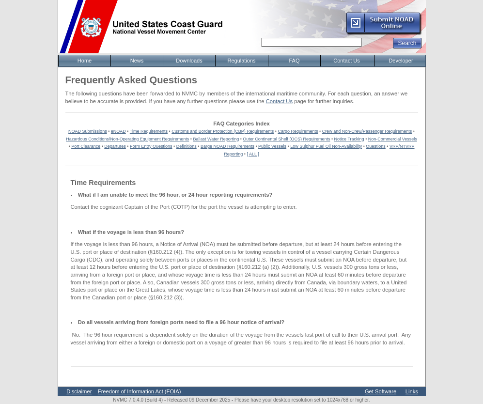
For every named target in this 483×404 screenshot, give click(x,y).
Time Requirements (149, 131)
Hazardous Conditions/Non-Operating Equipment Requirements (127, 139)
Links (411, 391)
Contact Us (279, 101)
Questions (376, 146)
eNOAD (118, 131)
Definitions (186, 146)
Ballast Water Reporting (216, 139)
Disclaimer (79, 391)
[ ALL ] (253, 154)
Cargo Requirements (298, 131)
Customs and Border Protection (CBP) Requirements (222, 131)
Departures (115, 146)
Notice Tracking (349, 139)
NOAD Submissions (87, 131)
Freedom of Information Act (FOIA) (139, 391)
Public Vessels (272, 146)
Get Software (380, 391)
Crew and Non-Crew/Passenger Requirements (367, 131)
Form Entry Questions (151, 146)
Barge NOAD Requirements (227, 146)
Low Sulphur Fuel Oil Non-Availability (326, 146)
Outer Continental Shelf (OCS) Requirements (286, 139)
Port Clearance (85, 146)
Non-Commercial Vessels (392, 139)
